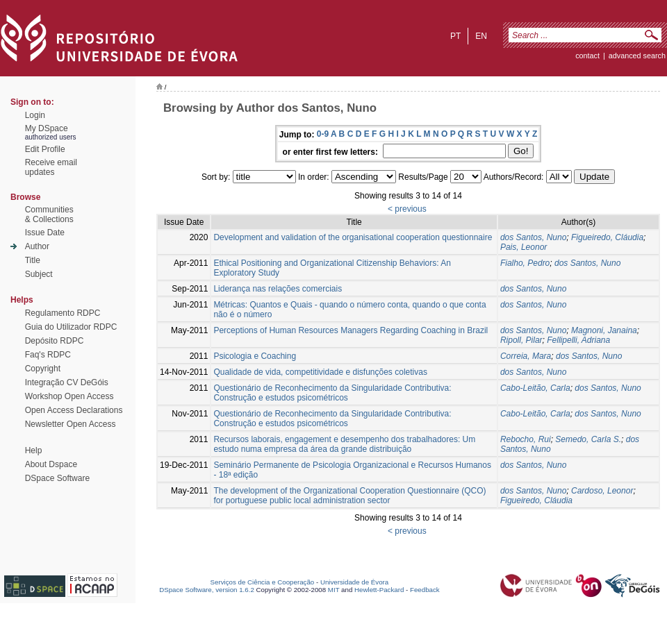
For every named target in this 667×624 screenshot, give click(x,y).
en (481, 36)
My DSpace (46, 128)
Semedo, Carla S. (588, 439)
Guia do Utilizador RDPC (71, 327)
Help (33, 450)
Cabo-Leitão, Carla (535, 388)
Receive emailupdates (51, 167)
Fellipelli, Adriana (578, 340)
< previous (407, 209)
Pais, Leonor (523, 247)
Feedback (425, 589)
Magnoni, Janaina (604, 330)
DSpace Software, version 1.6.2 (206, 589)
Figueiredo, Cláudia (607, 237)
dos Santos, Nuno (533, 237)
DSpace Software (57, 478)
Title (32, 260)
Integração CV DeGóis (66, 382)
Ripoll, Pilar (521, 340)
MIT (334, 589)
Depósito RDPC (54, 341)
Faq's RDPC (48, 355)
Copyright (42, 368)
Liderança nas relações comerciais (277, 289)
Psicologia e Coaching (254, 356)
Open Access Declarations (74, 410)
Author (37, 246)
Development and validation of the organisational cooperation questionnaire (352, 237)
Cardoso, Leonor (602, 491)
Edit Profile (45, 149)
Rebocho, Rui (525, 439)
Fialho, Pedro (525, 263)
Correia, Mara (525, 356)
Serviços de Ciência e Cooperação (263, 582)
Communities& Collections (49, 214)
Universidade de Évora (354, 582)
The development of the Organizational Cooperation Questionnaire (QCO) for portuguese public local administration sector (349, 495)
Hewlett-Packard (379, 589)
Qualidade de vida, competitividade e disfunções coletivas (320, 372)
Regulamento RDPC (63, 313)
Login (35, 115)
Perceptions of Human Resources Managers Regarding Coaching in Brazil (350, 330)
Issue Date (45, 232)
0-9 (323, 134)
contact (587, 55)
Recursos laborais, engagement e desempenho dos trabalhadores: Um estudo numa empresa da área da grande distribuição (344, 444)
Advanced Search (637, 55)
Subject (39, 274)
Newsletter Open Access (70, 424)
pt (455, 36)
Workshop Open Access (69, 396)
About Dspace (51, 464)
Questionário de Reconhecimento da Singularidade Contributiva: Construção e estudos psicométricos (332, 393)
